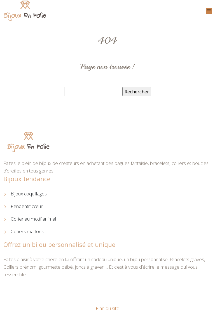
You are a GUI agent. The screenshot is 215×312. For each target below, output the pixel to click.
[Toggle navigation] (209, 11)
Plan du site (107, 308)
